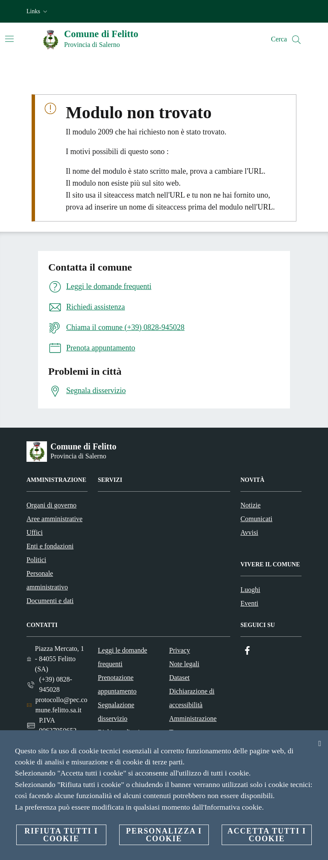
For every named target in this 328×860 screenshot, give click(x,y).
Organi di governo (51, 505)
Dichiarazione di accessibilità (191, 698)
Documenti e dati (49, 600)
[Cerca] (296, 40)
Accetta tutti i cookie (266, 835)
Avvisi (249, 532)
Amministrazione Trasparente (193, 725)
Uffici (34, 532)
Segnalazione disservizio (116, 711)
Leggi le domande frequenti (122, 657)
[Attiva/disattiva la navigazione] (9, 39)
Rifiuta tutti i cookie (61, 835)
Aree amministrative (54, 518)
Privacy (179, 650)
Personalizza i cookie (164, 835)
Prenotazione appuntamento (117, 684)
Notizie (250, 505)
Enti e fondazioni (49, 546)
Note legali (184, 664)
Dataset (179, 677)
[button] (37, 11)
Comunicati (256, 518)
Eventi (249, 603)
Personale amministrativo (47, 580)
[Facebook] (247, 651)
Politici (36, 559)
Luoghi (250, 589)
